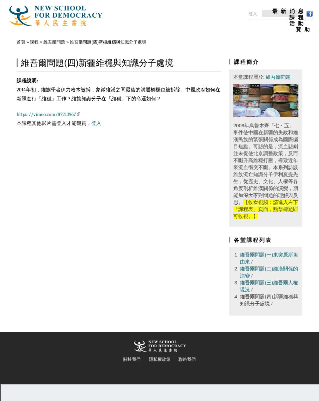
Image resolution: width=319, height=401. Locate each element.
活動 (298, 23)
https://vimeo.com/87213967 (48, 114)
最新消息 (289, 11)
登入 (96, 123)
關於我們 (132, 359)
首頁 (21, 42)
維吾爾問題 (54, 42)
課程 (298, 17)
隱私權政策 (159, 359)
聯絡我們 (187, 359)
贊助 (304, 29)
